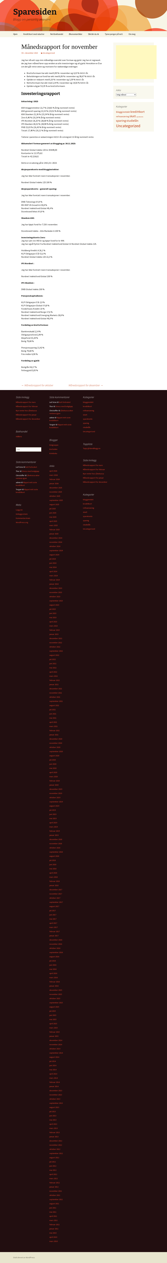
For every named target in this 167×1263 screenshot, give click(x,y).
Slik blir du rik (93, 34)
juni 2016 (52, 965)
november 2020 (55, 743)
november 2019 (55, 793)
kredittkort (87, 406)
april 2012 (53, 1174)
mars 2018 (53, 877)
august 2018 (54, 856)
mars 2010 (53, 1241)
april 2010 (53, 1237)
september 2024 (56, 550)
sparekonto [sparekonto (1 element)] (139, 117)
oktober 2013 (54, 1099)
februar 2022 (54, 680)
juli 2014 (52, 1061)
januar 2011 (53, 1228)
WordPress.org (22, 522)
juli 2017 (52, 910)
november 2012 (55, 1145)
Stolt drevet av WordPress (24, 1257)
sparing (86, 423)
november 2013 (55, 1095)
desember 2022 (55, 638)
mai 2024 (52, 567)
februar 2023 (54, 630)
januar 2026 (53, 483)
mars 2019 (53, 827)
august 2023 (54, 605)
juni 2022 (52, 663)
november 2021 (55, 693)
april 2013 (53, 1124)
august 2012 (54, 1157)
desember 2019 (55, 789)
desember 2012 (55, 1141)
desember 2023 (55, 588)
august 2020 (54, 755)
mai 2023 (52, 617)
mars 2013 (53, 1128)
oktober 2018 (54, 848)
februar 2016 (54, 981)
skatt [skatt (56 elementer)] (133, 116)
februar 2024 (54, 580)
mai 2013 (52, 1120)
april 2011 (53, 1216)
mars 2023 (53, 626)
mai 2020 (52, 768)
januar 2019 (53, 835)
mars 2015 (53, 1028)
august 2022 (54, 655)
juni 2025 (52, 513)
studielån (86, 427)
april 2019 (53, 822)
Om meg (132, 34)
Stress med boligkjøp (64, 406)
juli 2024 (52, 559)
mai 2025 (52, 517)
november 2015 (55, 994)
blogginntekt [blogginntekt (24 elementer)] (123, 111)
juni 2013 (52, 1115)
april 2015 (53, 1023)
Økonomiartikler (75, 34)
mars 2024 (53, 575)
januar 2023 (53, 634)
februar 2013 (54, 1132)
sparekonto (87, 419)
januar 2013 (53, 1136)
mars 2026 (53, 475)
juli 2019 (52, 810)
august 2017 (54, 906)
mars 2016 (53, 977)
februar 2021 (54, 730)
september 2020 (56, 751)
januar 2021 (53, 734)
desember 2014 (55, 1040)
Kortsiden (53, 449)
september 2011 (56, 1199)
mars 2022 (53, 676)
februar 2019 (54, 831)
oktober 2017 (54, 898)
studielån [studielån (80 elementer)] (132, 120)
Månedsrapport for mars (26, 402)
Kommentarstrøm (23, 518)
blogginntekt (88, 402)
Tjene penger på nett (114, 34)
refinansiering (88, 410)
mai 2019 (52, 818)
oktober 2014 (54, 1048)
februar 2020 (54, 781)
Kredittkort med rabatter (33, 34)
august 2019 (54, 806)
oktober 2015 (54, 998)
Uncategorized (49, 53)
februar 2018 (54, 881)
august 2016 (54, 956)
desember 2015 (55, 990)
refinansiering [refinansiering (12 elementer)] (122, 116)
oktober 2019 (54, 797)
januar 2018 (53, 885)
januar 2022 (53, 684)
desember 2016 (55, 940)
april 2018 (53, 873)
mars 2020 (53, 776)
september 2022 (56, 651)
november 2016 (55, 944)
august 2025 (54, 504)
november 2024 (55, 542)
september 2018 (56, 852)
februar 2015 (54, 1032)
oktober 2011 (54, 1195)
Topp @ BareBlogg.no (91, 448)
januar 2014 (53, 1086)
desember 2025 (55, 487)
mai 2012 (52, 1170)
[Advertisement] (136, 62)
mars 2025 (53, 525)
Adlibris (19, 436)
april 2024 (53, 571)
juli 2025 (52, 508)
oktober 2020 (54, 747)
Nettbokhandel (56, 34)
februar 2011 (54, 1224)
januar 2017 (53, 935)
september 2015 (56, 1002)
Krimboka (53, 453)
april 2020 (53, 772)
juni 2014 (52, 1065)
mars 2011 (53, 1220)
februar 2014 (54, 1082)
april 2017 (53, 923)
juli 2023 (52, 609)
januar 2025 (53, 534)
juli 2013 (52, 1111)
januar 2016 (53, 986)
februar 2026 (54, 479)
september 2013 (56, 1103)
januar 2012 (53, 1187)
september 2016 (56, 952)
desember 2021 (55, 688)
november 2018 (55, 843)
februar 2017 (54, 931)
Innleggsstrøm (22, 514)
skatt (85, 415)
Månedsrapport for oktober (37, 385)
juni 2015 (52, 1015)
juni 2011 (52, 1208)
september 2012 (56, 1153)
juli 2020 (52, 760)
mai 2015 (52, 1019)
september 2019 (56, 801)
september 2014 (56, 1053)
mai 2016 (52, 969)
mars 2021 (53, 726)
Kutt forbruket (65, 402)
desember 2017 (55, 889)
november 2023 (55, 592)
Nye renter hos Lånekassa (26, 410)
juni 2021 (52, 714)
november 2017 (55, 894)
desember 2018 (55, 839)
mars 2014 (53, 1078)
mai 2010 (52, 1233)
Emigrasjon (53, 445)
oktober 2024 (54, 546)
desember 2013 (55, 1090)
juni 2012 (52, 1166)
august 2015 (54, 1007)
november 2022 (55, 642)
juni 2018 (52, 864)
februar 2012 (54, 1182)
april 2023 (53, 621)
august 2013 (54, 1107)
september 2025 (56, 500)
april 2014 (53, 1074)
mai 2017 (52, 919)
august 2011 (54, 1203)
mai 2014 (52, 1069)
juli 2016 (52, 961)
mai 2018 (52, 868)
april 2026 (53, 471)
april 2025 (53, 521)
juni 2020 (52, 764)
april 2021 (53, 722)
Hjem (15, 34)
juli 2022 (52, 659)
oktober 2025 (54, 496)
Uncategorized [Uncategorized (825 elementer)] (128, 125)
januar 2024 (53, 584)
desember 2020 (55, 739)
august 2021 (54, 705)
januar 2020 (53, 785)
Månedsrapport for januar (26, 415)
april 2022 (53, 672)
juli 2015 (52, 1011)
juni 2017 (52, 914)
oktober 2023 (54, 596)
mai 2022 (52, 667)
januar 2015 (53, 1036)
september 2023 (56, 600)
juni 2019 (52, 814)
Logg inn (19, 510)
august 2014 (54, 1057)
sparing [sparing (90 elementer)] (121, 120)
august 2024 (54, 554)
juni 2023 (52, 613)
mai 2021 (52, 718)
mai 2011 (52, 1212)
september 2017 (56, 902)
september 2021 (56, 701)
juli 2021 (52, 709)
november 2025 (55, 492)
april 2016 (53, 973)
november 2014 (55, 1044)
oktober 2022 (54, 647)
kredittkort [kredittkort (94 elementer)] (137, 112)
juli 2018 (52, 860)
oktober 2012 (54, 1149)
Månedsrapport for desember (86, 385)
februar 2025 (54, 529)
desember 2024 (55, 538)
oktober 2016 (54, 948)
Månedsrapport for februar (27, 406)
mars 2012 (53, 1178)
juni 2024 (52, 563)
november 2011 (55, 1191)
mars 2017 (53, 927)
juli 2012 (52, 1161)
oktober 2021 (54, 697)
